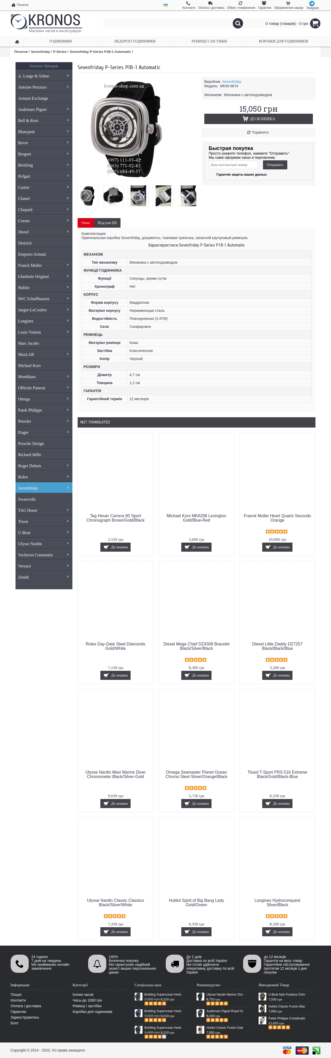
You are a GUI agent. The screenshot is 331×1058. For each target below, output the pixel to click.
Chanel (43, 198)
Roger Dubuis (43, 466)
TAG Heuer (43, 510)
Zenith (43, 577)
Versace (43, 566)
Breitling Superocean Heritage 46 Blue (163, 1011)
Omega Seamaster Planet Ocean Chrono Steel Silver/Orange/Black (196, 774)
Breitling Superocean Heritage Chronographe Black (163, 1028)
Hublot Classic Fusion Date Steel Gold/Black (224, 1028)
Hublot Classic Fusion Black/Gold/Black (286, 1006)
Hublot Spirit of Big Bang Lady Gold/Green (196, 902)
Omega (43, 399)
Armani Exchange (33, 98)
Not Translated (95, 422)
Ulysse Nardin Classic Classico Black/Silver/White (115, 902)
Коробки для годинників (92, 1012)
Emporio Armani (32, 254)
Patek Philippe (43, 410)
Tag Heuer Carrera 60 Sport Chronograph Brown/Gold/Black (115, 518)
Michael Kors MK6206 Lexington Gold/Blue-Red (196, 518)
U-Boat (43, 532)
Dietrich (25, 243)
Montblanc (43, 377)
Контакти (18, 1000)
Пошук (16, 994)
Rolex (43, 477)
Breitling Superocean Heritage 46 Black (163, 994)
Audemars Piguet (43, 109)
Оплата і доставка (26, 1006)
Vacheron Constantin (43, 555)
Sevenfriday (43, 488)
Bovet (43, 143)
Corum (43, 221)
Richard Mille (29, 454)
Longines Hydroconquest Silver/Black (277, 902)
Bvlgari (43, 176)
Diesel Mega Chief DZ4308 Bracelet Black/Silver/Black (196, 646)
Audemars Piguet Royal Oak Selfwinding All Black (224, 1011)
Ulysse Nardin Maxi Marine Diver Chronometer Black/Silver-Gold (115, 774)
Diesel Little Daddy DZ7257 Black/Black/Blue (277, 646)
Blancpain (43, 131)
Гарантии (18, 1012)
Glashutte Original (43, 276)
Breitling (43, 165)
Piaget (43, 432)
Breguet (43, 154)
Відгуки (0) (107, 222)
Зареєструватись (25, 1017)
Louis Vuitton (43, 332)
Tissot (43, 521)
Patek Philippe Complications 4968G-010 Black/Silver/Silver (286, 1018)
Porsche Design (31, 443)
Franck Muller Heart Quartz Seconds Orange (277, 518)
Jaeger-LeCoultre (43, 310)
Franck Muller (43, 265)
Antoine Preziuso (43, 87)
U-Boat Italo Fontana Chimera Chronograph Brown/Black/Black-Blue (286, 994)
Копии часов (83, 994)
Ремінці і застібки (87, 1006)
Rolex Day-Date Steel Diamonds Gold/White (115, 646)
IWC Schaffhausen (43, 299)
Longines (43, 321)
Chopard (43, 209)
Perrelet (43, 421)
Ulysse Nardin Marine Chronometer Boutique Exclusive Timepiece (224, 994)
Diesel (43, 232)
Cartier (43, 187)
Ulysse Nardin (43, 544)
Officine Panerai (43, 388)
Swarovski (27, 499)
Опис (85, 222)
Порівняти (260, 132)
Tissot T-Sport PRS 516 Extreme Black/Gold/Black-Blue (277, 774)
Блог (14, 1023)
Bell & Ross (43, 120)
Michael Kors (29, 365)
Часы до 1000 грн (87, 1000)
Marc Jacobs (28, 343)
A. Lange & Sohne (43, 76)
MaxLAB (43, 354)
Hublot (43, 287)
